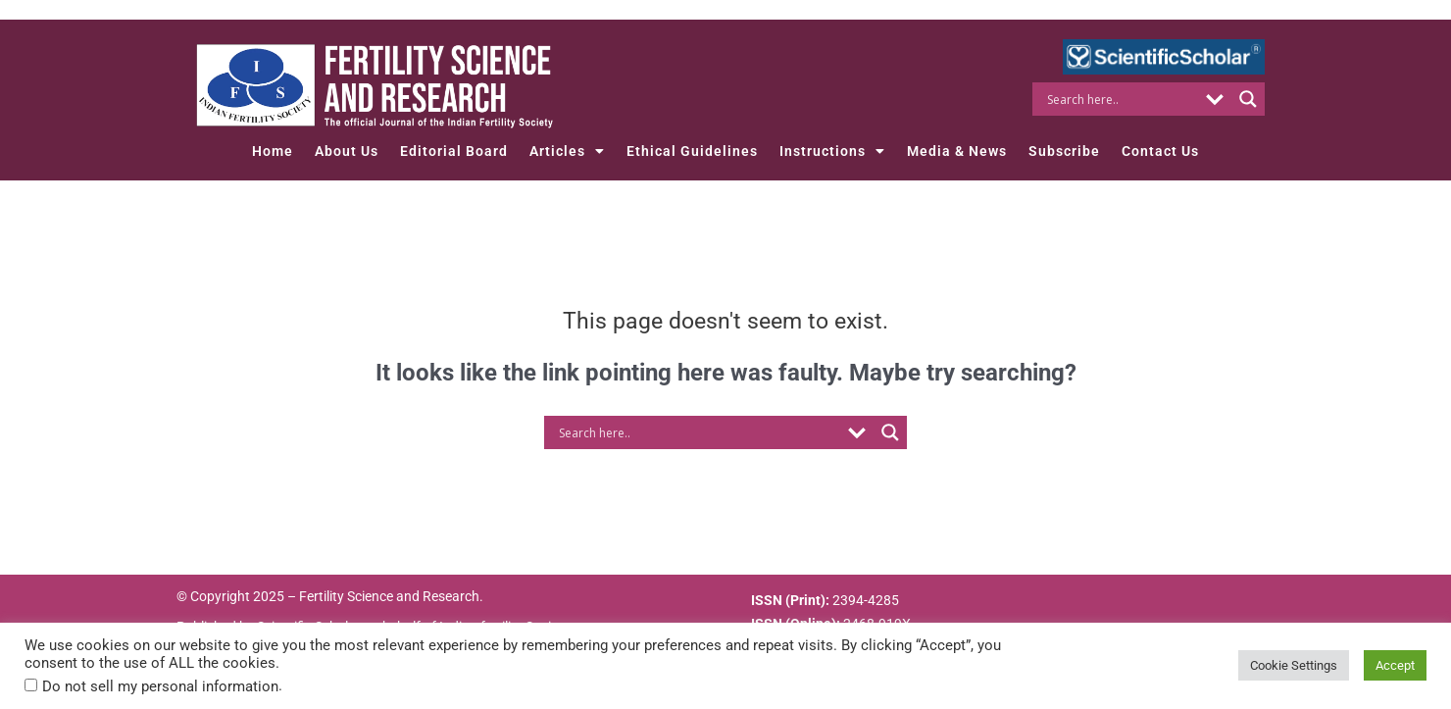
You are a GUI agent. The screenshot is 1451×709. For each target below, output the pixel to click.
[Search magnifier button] (1248, 99)
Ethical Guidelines (692, 151)
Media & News (957, 151)
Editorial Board (454, 151)
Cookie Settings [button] (1293, 665)
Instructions (832, 151)
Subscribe (1064, 151)
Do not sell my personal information (160, 686)
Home (272, 151)
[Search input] (1120, 99)
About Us (346, 151)
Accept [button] (1395, 665)
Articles (567, 151)
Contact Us (1160, 151)
